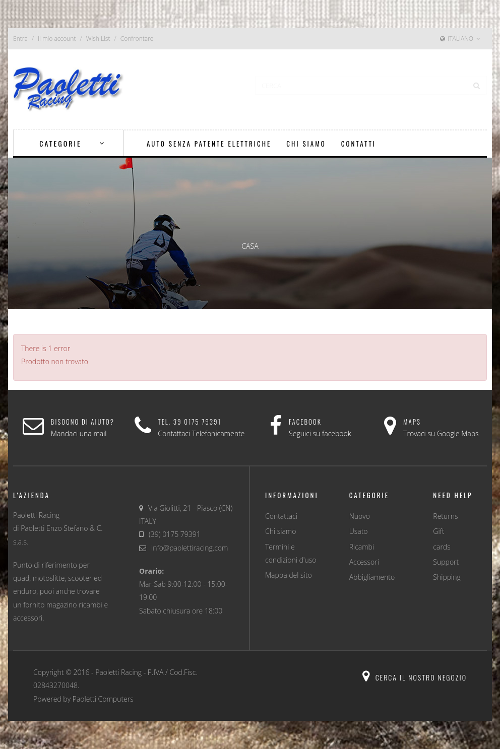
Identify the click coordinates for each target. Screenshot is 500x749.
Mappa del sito (288, 575)
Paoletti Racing (118, 672)
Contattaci (281, 516)
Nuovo (359, 516)
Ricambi (361, 547)
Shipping (446, 577)
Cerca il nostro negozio (414, 677)
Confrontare (137, 38)
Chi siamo (280, 531)
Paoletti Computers (103, 699)
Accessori (364, 562)
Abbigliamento (372, 577)
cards (441, 547)
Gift (438, 531)
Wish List (98, 38)
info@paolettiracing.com (189, 548)
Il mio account (57, 38)
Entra (20, 38)
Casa (249, 246)
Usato (358, 531)
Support (446, 562)
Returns (445, 516)
